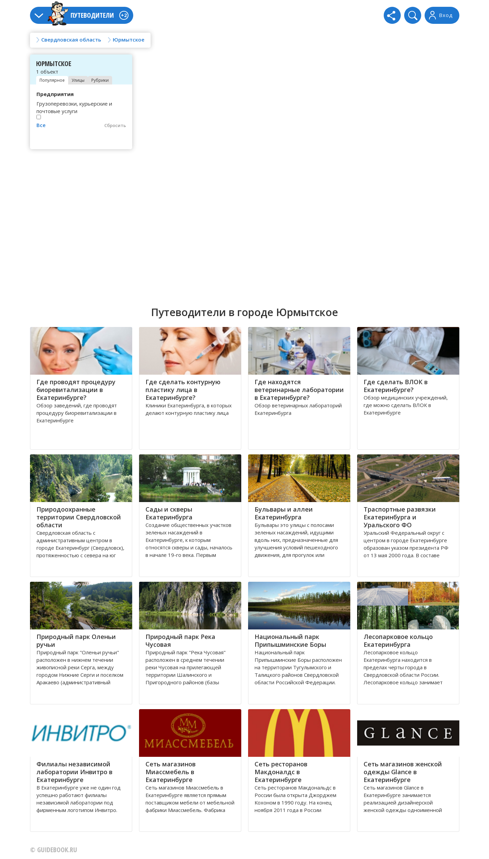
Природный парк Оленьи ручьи (76, 640)
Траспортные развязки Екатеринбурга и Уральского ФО (400, 517)
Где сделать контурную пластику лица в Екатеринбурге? (183, 390)
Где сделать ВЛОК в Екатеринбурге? (396, 386)
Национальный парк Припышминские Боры (290, 640)
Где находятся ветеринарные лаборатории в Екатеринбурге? (299, 390)
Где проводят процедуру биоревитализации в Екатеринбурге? (76, 390)
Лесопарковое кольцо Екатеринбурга (398, 640)
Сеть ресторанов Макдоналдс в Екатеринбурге (281, 772)
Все (41, 125)
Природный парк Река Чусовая (180, 640)
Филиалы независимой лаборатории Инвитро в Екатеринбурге (74, 772)
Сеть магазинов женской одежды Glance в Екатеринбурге (403, 772)
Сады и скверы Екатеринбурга (169, 513)
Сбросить (115, 125)
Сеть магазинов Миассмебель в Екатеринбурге (171, 772)
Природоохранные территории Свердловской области (78, 517)
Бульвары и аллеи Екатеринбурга (284, 513)
